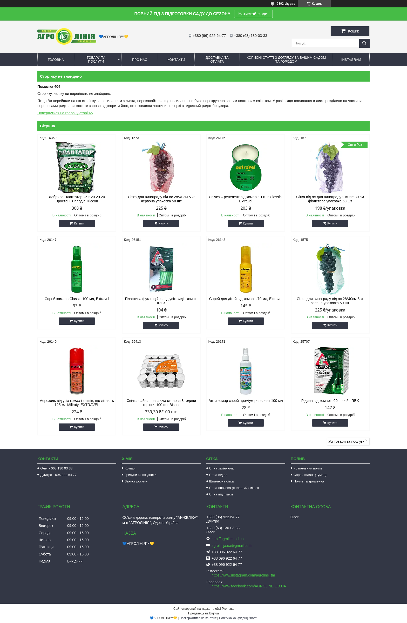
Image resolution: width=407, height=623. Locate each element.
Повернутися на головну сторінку (65, 113)
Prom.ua (228, 609)
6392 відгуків (286, 3)
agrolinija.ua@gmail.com (232, 546)
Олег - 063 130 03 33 (56, 468)
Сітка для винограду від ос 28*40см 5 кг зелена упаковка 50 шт (330, 301)
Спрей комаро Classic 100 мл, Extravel (77, 299)
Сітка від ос (218, 475)
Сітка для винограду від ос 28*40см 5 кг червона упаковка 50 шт (161, 199)
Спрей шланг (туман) (310, 475)
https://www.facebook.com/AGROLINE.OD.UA (249, 586)
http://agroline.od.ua (228, 539)
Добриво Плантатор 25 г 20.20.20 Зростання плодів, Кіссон (77, 199)
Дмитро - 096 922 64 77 (58, 475)
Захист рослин (136, 481)
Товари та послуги (96, 59)
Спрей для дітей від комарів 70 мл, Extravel (245, 299)
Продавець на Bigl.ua (203, 613)
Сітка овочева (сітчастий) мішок (234, 488)
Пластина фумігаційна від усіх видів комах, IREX (161, 301)
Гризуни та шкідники (140, 475)
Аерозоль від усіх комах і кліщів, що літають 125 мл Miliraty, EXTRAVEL (77, 403)
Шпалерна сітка (221, 481)
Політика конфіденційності (238, 618)
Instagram (351, 60)
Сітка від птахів (221, 494)
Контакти (176, 60)
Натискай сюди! (253, 14)
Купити (79, 223)
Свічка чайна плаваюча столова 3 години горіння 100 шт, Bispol (161, 403)
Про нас (139, 60)
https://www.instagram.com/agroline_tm (243, 575)
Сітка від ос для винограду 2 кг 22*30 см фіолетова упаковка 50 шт (330, 199)
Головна (56, 60)
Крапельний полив (308, 468)
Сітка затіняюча (221, 468)
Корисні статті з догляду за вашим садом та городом (286, 59)
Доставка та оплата (217, 59)
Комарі (130, 468)
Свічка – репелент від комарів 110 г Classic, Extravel (246, 199)
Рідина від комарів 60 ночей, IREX (330, 401)
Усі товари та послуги (346, 441)
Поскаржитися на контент (198, 618)
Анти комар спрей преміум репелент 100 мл (246, 401)
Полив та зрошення (309, 481)
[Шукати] (364, 43)
